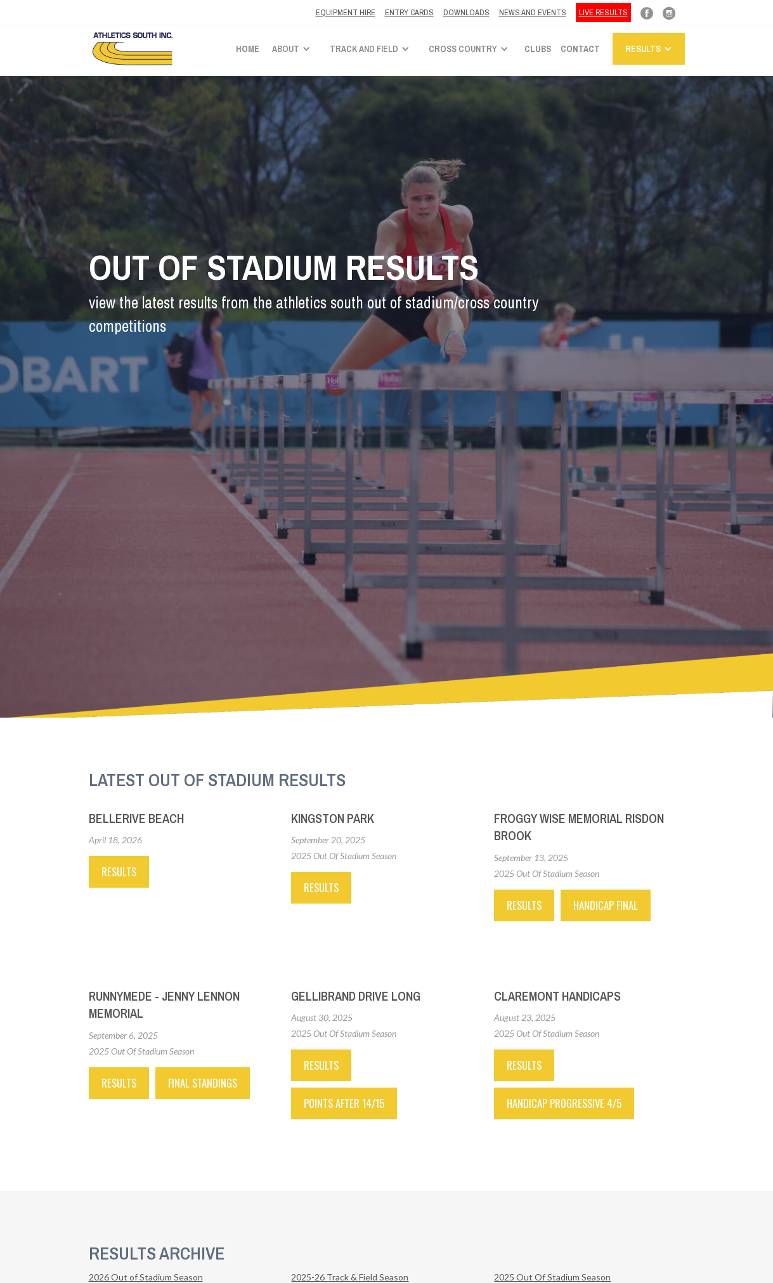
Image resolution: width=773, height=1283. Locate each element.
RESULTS (321, 887)
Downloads (466, 12)
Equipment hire (345, 12)
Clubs (537, 49)
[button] (294, 49)
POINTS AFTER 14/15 (344, 1103)
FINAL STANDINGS (202, 1083)
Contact (580, 49)
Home (247, 49)
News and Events (532, 12)
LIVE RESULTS (603, 12)
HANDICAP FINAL (605, 905)
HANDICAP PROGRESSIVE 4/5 (564, 1103)
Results (118, 871)
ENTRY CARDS (409, 12)
